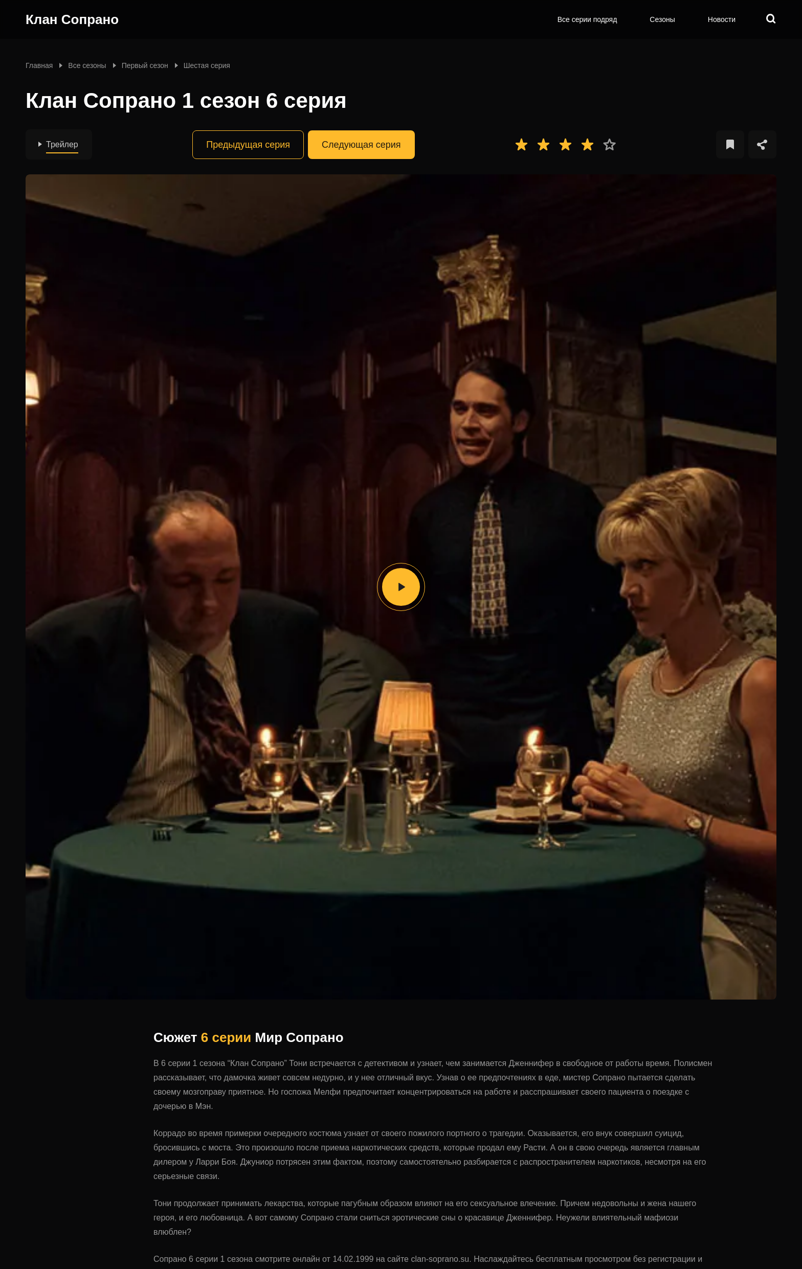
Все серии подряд (587, 19)
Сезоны (662, 19)
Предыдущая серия (248, 145)
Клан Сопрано (72, 19)
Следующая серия (361, 145)
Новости (722, 19)
